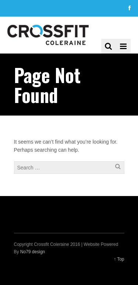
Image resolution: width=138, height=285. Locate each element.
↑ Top (119, 259)
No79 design (32, 251)
